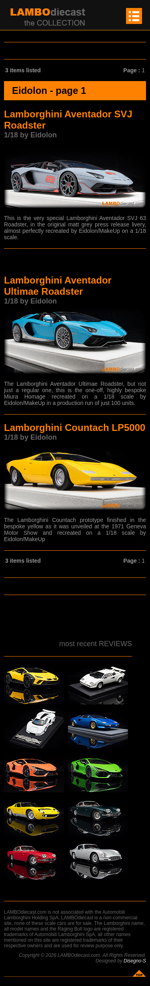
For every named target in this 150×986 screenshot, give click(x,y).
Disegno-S (135, 961)
